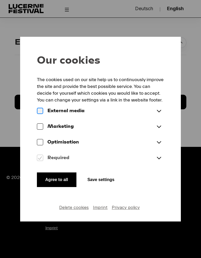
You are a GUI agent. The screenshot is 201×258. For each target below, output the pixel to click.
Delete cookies (74, 207)
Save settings (100, 179)
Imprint (100, 207)
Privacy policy (126, 207)
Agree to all (56, 179)
